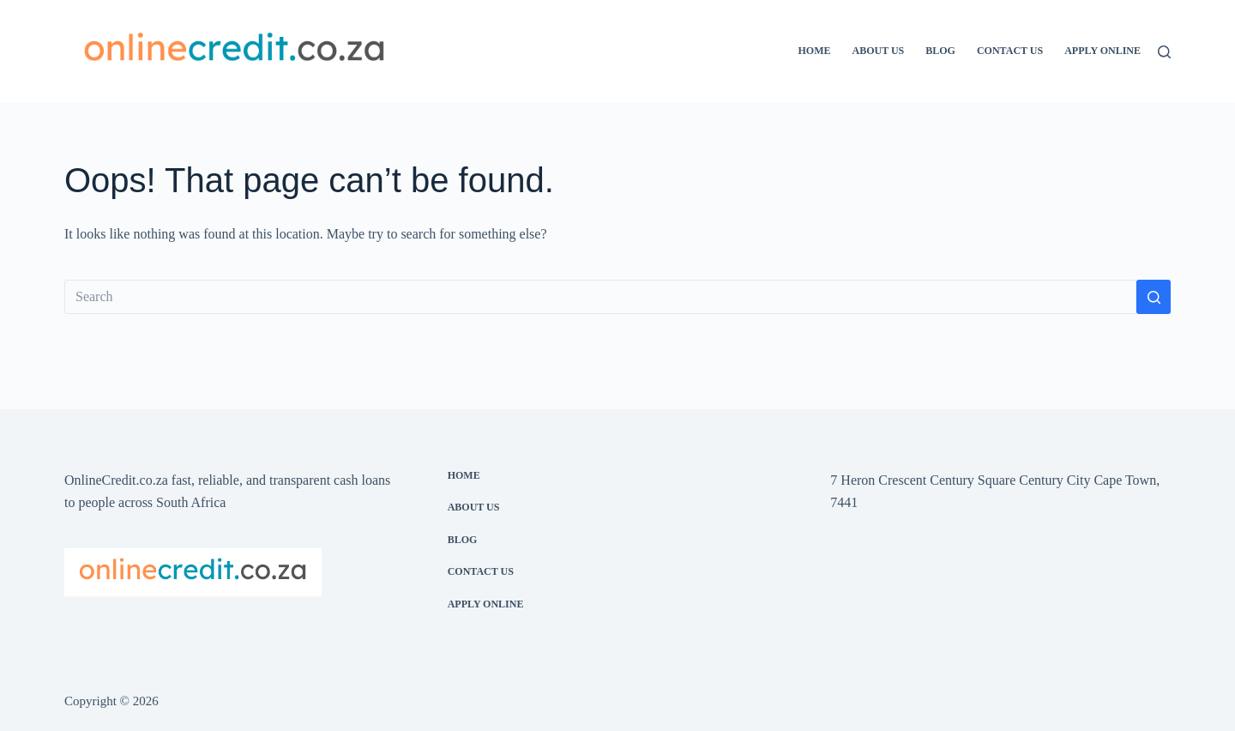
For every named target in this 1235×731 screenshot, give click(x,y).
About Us (878, 51)
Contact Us (1010, 51)
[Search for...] (600, 297)
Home (814, 51)
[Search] (1164, 51)
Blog (940, 51)
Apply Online (1102, 51)
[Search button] (1153, 297)
